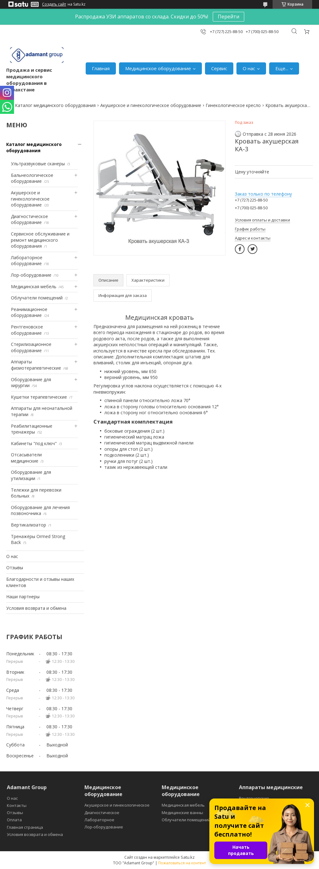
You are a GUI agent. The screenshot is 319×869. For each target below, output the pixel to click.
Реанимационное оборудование (29, 312)
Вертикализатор (28, 525)
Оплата (14, 820)
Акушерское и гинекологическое (117, 805)
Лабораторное (99, 820)
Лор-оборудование (31, 275)
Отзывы (14, 567)
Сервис (219, 68)
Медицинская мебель (33, 286)
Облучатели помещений (37, 298)
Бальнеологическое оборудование (32, 178)
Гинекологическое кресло (233, 105)
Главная (101, 68)
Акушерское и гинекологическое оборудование (150, 105)
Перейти (228, 16)
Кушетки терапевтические (39, 397)
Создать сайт (54, 4)
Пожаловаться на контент (182, 863)
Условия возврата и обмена (36, 608)
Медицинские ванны (182, 812)
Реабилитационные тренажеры (31, 429)
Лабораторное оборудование (26, 261)
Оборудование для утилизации (31, 475)
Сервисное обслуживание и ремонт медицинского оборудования (40, 240)
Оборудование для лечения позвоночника (40, 510)
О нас (249, 68)
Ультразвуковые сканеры (38, 164)
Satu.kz (188, 857)
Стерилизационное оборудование (31, 347)
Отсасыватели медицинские (26, 458)
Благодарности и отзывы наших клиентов (40, 582)
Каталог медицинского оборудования (55, 105)
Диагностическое (101, 812)
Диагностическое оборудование (29, 219)
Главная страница (25, 827)
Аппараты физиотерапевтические (36, 365)
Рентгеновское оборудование (27, 330)
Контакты (16, 805)
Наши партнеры (23, 597)
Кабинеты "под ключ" (34, 443)
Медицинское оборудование (158, 68)
